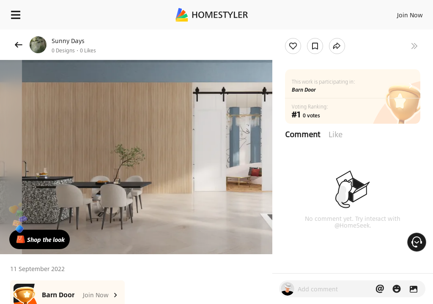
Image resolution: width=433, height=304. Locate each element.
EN (399, 12)
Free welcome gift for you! (325, 34)
